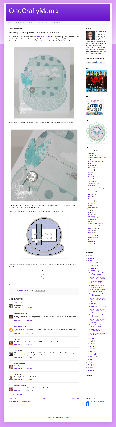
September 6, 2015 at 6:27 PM (23, 379)
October (92, 268)
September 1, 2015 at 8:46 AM (23, 320)
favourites (90, 194)
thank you (90, 232)
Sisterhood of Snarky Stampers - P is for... (96, 282)
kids (89, 210)
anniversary (91, 165)
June (91, 343)
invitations (90, 205)
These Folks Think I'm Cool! (37, 23)
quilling (90, 221)
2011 (89, 367)
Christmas (91, 151)
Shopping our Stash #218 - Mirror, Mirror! (97, 315)
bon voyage (91, 176)
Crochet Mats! (55, 23)
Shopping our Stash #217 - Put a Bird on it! (97, 330)
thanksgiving (91, 235)
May (91, 346)
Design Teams (19, 23)
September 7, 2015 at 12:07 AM (23, 390)
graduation (91, 201)
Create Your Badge (98, 401)
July (91, 341)
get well (90, 198)
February (92, 354)
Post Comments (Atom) (24, 401)
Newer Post (12, 398)
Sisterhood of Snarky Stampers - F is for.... (96, 325)
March (92, 351)
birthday (90, 174)
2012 (89, 365)
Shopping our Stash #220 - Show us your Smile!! (97, 286)
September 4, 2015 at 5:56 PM (23, 344)
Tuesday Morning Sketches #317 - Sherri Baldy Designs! (97, 320)
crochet (90, 186)
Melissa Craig (18, 385)
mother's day (91, 217)
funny (89, 196)
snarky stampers (92, 226)
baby (89, 172)
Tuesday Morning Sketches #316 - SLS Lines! (97, 334)
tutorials (90, 239)
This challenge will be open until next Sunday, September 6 (28, 264)
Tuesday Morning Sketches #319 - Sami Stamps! (97, 290)
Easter (89, 153)
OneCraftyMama (33, 10)
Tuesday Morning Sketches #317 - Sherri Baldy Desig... (97, 310)
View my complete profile (93, 53)
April (91, 348)
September (93, 271)
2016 (89, 258)
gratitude (90, 203)
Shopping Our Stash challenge (97, 157)
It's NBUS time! (93, 304)
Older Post (75, 398)
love (89, 212)
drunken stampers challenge (96, 188)
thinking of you (92, 237)
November (93, 265)
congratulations (92, 183)
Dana (15, 339)
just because (25, 293)
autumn (90, 170)
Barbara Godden (19, 313)
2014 (89, 360)
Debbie (16, 374)
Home (9, 23)
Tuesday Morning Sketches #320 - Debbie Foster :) (97, 278)
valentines (91, 242)
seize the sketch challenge (95, 223)
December (93, 263)
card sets (90, 181)
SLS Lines (18, 41)
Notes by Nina (18, 363)
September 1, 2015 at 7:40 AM (23, 307)
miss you (90, 214)
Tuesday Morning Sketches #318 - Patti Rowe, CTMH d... (97, 299)
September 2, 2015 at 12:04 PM (23, 333)
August (92, 338)
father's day (91, 192)
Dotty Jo (16, 302)
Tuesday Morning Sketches (36, 293)
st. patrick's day (92, 228)
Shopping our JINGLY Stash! (97, 306)
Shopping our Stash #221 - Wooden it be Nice (97, 273)
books (89, 179)
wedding (90, 244)
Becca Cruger (18, 326)
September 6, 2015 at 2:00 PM (23, 368)
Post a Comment (17, 394)
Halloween (91, 155)
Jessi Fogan (102, 31)
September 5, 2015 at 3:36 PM (23, 357)
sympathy (90, 230)
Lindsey (16, 350)
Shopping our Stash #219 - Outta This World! (97, 294)
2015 (89, 260)
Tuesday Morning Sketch (42, 37)
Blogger (66, 417)
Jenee (44, 273)
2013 (89, 362)
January (92, 356)
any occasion (17, 293)
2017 (89, 255)
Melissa (43, 277)
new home (91, 219)
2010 (89, 370)
